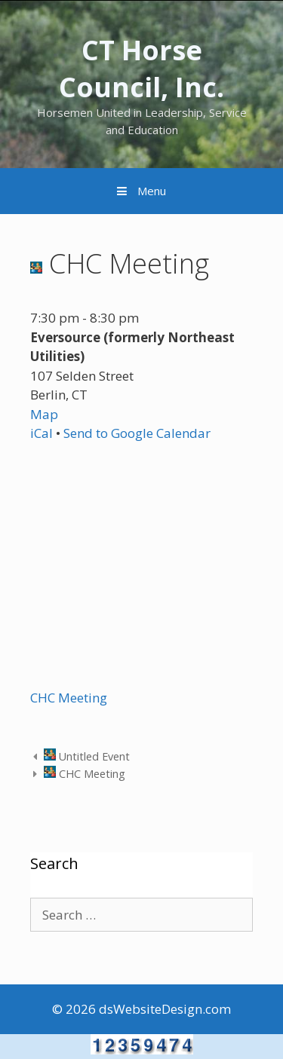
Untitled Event (87, 756)
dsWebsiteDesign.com (165, 1009)
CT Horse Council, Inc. (141, 69)
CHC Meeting (68, 697)
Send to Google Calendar (137, 433)
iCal (41, 433)
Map (44, 414)
